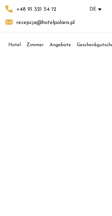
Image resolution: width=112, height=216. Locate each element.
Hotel (14, 45)
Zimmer (35, 45)
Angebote (60, 45)
